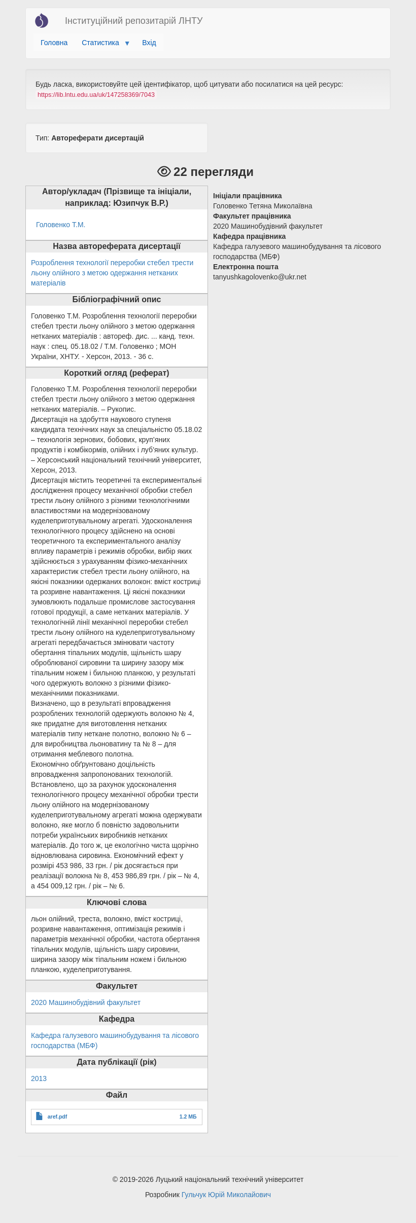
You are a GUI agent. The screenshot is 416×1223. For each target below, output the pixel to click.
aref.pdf (57, 1116)
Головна (54, 43)
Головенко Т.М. (60, 225)
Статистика (102, 45)
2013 (39, 1078)
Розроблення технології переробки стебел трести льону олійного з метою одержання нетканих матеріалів (112, 273)
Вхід (149, 43)
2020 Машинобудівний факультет (86, 1002)
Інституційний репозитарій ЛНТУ (133, 21)
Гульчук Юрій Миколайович (226, 1195)
